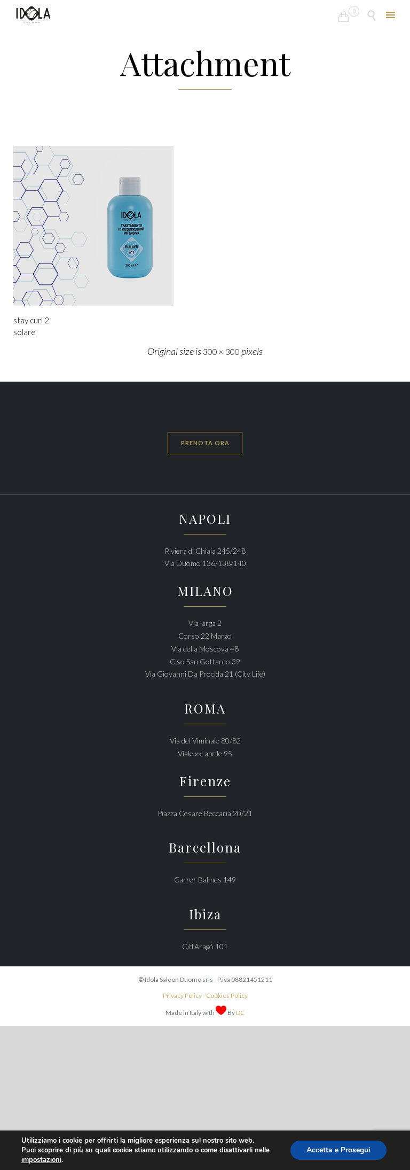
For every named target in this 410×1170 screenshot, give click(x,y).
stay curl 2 (31, 320)
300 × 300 (221, 352)
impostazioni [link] (41, 1160)
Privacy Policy (182, 995)
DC (240, 1013)
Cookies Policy (227, 995)
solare (24, 332)
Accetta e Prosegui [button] (338, 1150)
